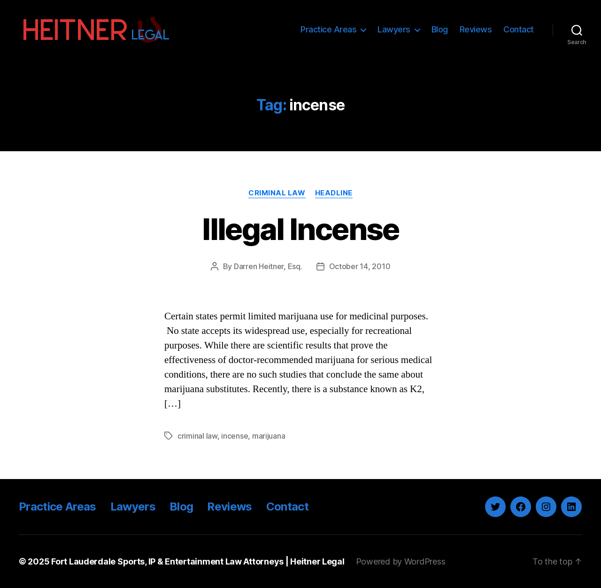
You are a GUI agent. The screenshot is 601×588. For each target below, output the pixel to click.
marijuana (268, 436)
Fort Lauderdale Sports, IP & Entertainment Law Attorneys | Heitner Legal (198, 561)
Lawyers (394, 29)
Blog (439, 29)
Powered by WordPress (401, 561)
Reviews (476, 29)
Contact (518, 29)
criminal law (197, 436)
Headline (334, 193)
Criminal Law (277, 193)
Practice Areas (328, 29)
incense (234, 436)
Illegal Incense (300, 229)
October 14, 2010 (360, 266)
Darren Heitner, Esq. (268, 266)
